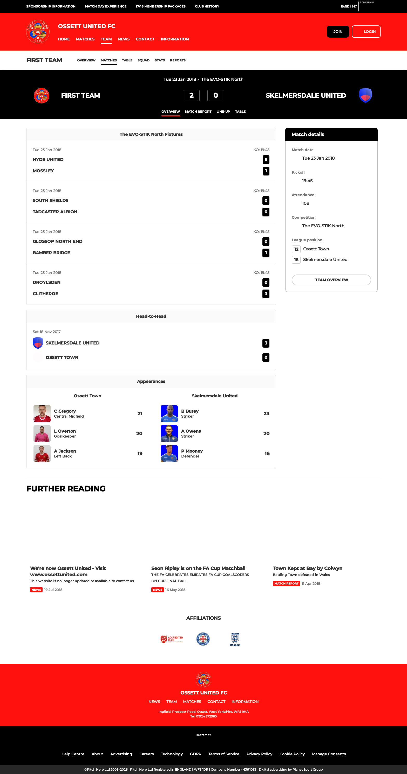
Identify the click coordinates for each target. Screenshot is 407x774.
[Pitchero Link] (370, 8)
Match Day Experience (105, 6)
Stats (160, 60)
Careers (146, 754)
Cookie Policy (292, 754)
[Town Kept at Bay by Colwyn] (325, 529)
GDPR (195, 754)
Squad (144, 60)
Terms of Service (223, 754)
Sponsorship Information (51, 6)
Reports (178, 60)
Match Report (198, 112)
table (240, 112)
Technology (172, 754)
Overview (86, 60)
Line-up (223, 112)
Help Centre (73, 754)
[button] (64, 39)
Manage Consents (329, 754)
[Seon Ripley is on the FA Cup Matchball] (203, 529)
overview (170, 112)
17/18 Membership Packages (161, 6)
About (97, 754)
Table (127, 60)
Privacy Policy (259, 754)
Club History (207, 6)
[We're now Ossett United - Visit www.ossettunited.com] (82, 529)
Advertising (121, 754)
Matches (109, 60)
